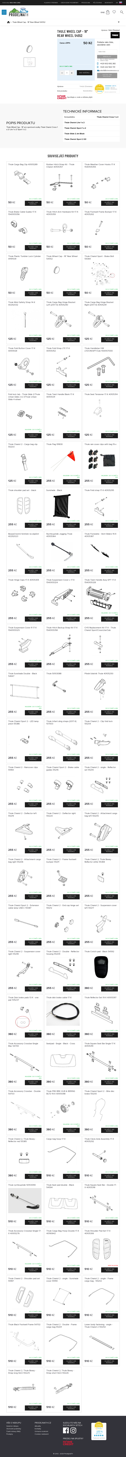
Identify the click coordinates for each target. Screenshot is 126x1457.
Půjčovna (97, 3)
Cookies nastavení (42, 1434)
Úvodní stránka (8, 22)
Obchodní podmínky (69, 3)
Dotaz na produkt (107, 75)
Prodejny (9, 1434)
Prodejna (85, 3)
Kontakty (109, 3)
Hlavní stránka (51, 3)
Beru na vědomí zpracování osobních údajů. (107, 60)
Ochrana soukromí (41, 1431)
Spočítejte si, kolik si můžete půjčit (79, 97)
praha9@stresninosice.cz (109, 70)
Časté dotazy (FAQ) (13, 1431)
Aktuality (38, 1426)
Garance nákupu (12, 1426)
